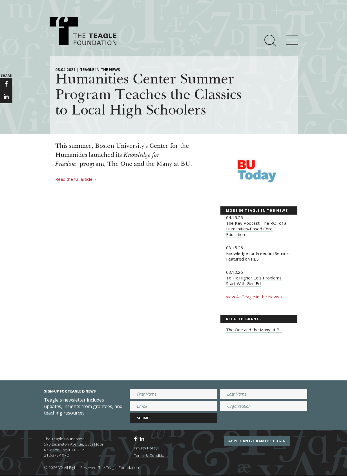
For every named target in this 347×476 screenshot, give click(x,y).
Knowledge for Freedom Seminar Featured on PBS (258, 256)
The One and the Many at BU (254, 329)
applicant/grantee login (257, 440)
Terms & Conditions (151, 455)
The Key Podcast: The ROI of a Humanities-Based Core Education (256, 228)
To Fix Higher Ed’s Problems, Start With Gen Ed (254, 280)
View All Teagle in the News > (254, 296)
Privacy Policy (145, 448)
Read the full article (75, 179)
